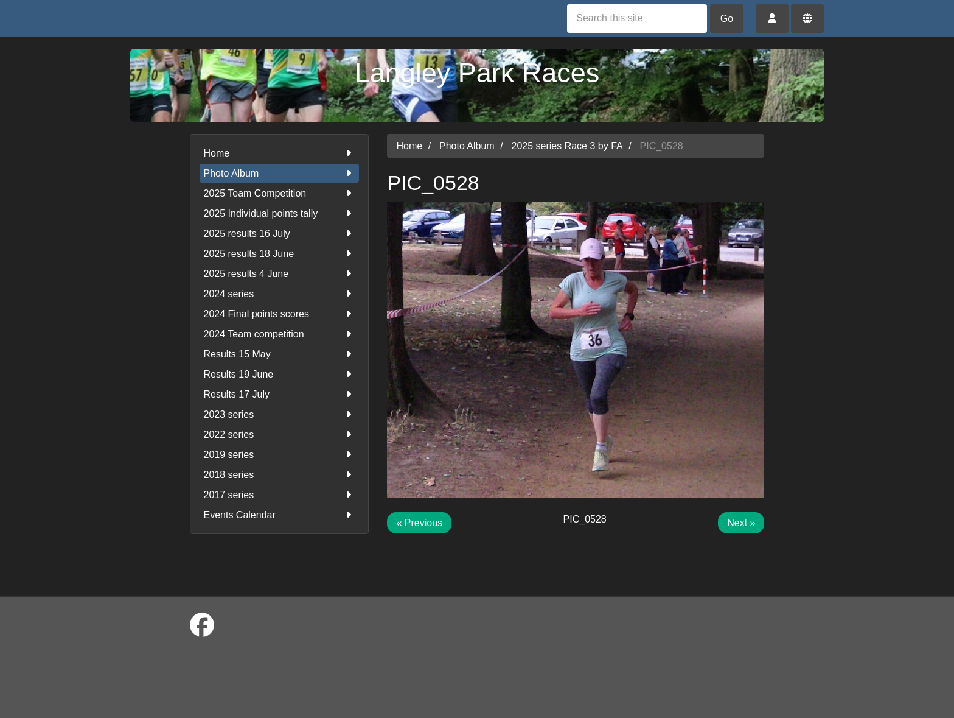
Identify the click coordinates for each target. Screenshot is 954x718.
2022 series (279, 435)
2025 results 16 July (279, 234)
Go (726, 18)
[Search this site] (637, 18)
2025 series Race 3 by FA (567, 146)
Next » (741, 523)
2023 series (279, 414)
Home (279, 153)
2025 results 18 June (279, 254)
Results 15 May (279, 354)
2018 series (279, 475)
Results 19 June (279, 374)
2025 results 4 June (279, 274)
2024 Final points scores (279, 314)
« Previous (419, 523)
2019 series (279, 455)
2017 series (279, 495)
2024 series (279, 294)
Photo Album (279, 173)
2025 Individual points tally (279, 213)
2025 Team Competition (279, 193)
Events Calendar (279, 515)
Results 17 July (279, 394)
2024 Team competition (279, 334)
